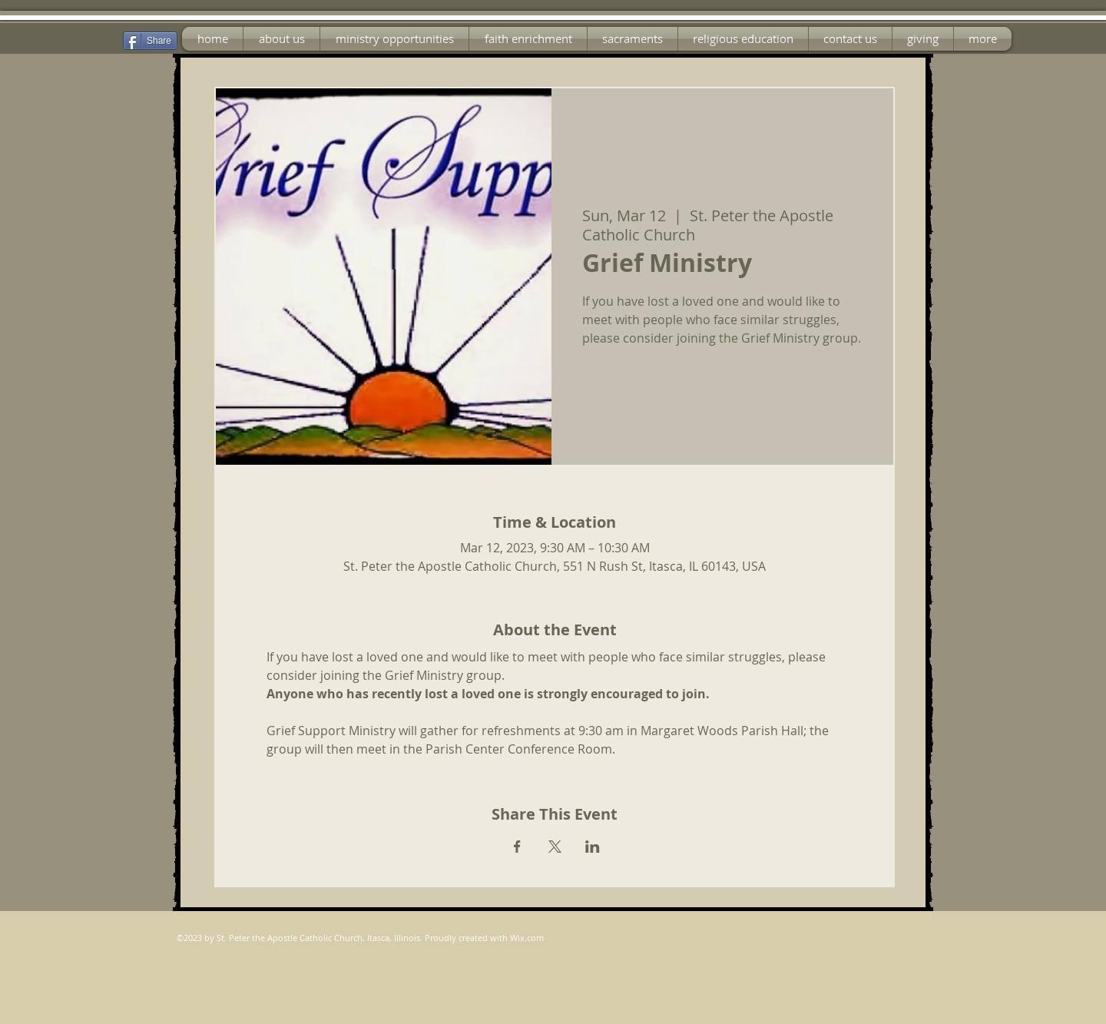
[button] (394, 39)
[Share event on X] (555, 846)
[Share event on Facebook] (517, 846)
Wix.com (527, 937)
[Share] (150, 40)
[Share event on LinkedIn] (592, 846)
